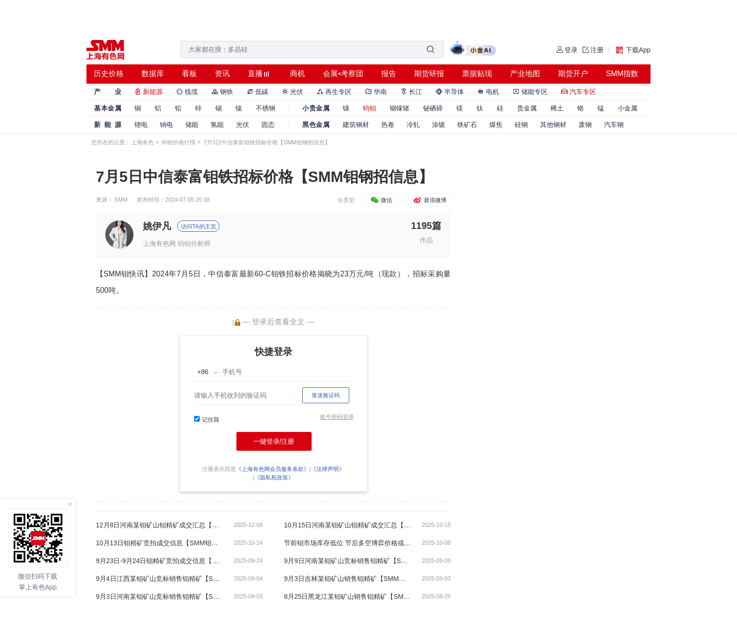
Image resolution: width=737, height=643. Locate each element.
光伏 (293, 91)
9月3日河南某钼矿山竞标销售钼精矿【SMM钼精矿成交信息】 (159, 596)
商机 (297, 74)
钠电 (166, 124)
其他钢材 (553, 124)
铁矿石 (467, 124)
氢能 (217, 124)
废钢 (585, 124)
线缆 (187, 91)
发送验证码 (326, 395)
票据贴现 (477, 74)
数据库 (152, 74)
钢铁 (222, 91)
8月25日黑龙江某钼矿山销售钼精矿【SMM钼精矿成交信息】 (347, 596)
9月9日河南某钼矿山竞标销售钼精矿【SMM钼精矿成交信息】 (347, 561)
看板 (189, 74)
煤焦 (495, 124)
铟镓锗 (399, 108)
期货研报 (429, 74)
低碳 (257, 91)
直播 (255, 74)
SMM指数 (622, 74)
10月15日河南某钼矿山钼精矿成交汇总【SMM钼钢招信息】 (347, 525)
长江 (411, 91)
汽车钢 (614, 124)
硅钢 (521, 124)
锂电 (141, 124)
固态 (267, 124)
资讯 (222, 74)
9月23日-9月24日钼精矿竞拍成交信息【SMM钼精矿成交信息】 (159, 561)
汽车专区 (578, 91)
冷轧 (413, 124)
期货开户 (573, 74)
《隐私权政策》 (274, 477)
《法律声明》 (328, 469)
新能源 (148, 91)
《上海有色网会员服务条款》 (272, 469)
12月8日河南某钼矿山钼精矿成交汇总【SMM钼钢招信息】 (159, 525)
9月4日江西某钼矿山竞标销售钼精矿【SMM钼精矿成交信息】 (159, 578)
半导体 (450, 91)
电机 (488, 91)
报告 (388, 74)
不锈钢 (265, 108)
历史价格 (109, 74)
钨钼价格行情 (179, 142)
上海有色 (142, 142)
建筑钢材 (356, 124)
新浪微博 (429, 200)
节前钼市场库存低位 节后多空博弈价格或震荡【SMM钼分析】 (347, 543)
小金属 (627, 108)
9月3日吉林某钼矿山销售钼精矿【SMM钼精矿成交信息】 (347, 578)
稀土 (557, 108)
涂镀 (438, 124)
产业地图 (525, 74)
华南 (376, 91)
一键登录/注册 (274, 441)
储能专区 (530, 91)
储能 (191, 124)
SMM (120, 199)
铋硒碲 (433, 108)
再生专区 (334, 91)
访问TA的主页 (198, 226)
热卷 (387, 124)
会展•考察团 (343, 74)
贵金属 (527, 108)
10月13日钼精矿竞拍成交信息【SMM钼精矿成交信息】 (159, 543)
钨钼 (369, 108)
